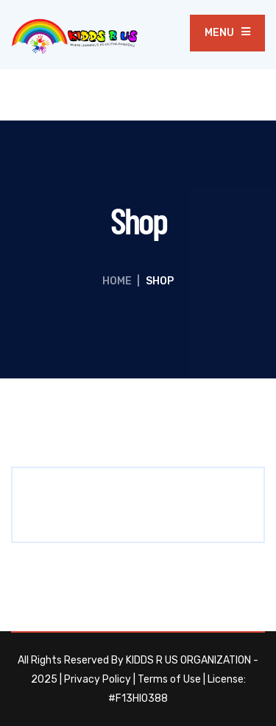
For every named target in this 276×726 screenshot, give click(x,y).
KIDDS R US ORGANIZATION (188, 660)
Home (117, 281)
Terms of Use (169, 679)
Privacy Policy (97, 679)
